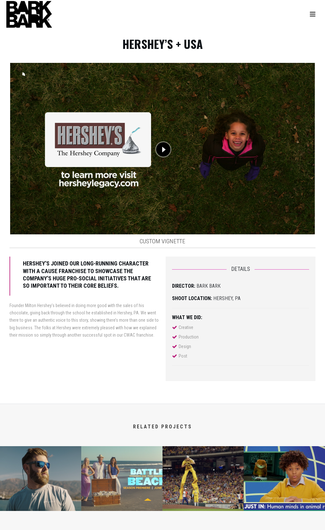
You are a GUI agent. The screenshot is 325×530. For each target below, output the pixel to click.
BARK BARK (208, 286)
